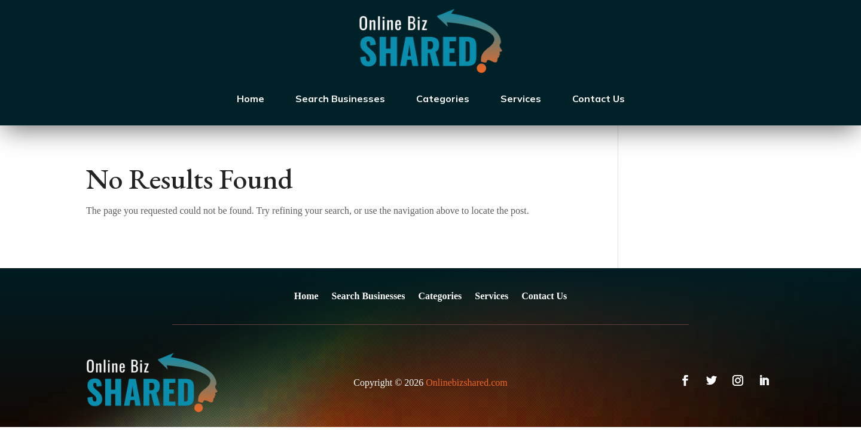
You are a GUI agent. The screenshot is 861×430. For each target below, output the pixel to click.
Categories (442, 99)
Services (520, 99)
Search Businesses (340, 99)
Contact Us (598, 99)
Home (250, 99)
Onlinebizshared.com (466, 382)
